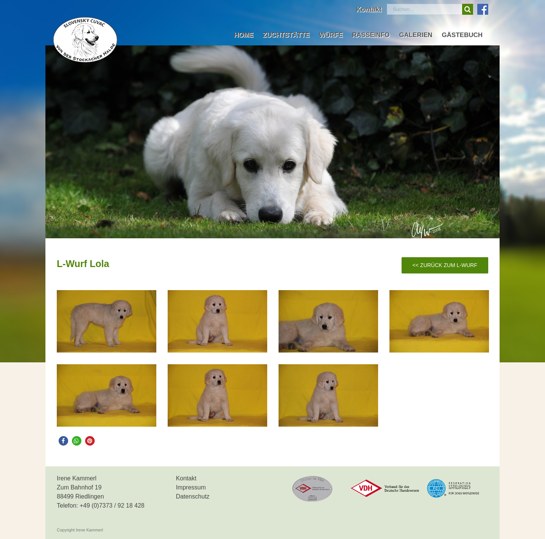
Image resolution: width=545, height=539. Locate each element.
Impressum (191, 487)
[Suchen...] (424, 9)
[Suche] (467, 9)
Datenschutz (193, 496)
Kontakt (186, 478)
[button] (63, 441)
